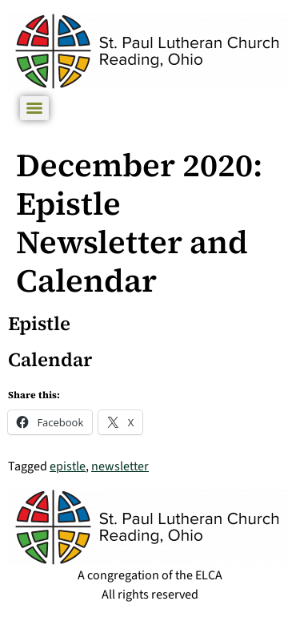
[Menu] (34, 108)
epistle (68, 466)
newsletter (120, 466)
